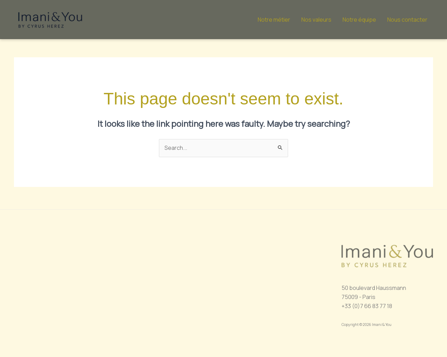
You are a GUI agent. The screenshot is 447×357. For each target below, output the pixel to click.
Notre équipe (359, 19)
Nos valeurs (316, 19)
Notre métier (274, 19)
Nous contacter (407, 19)
